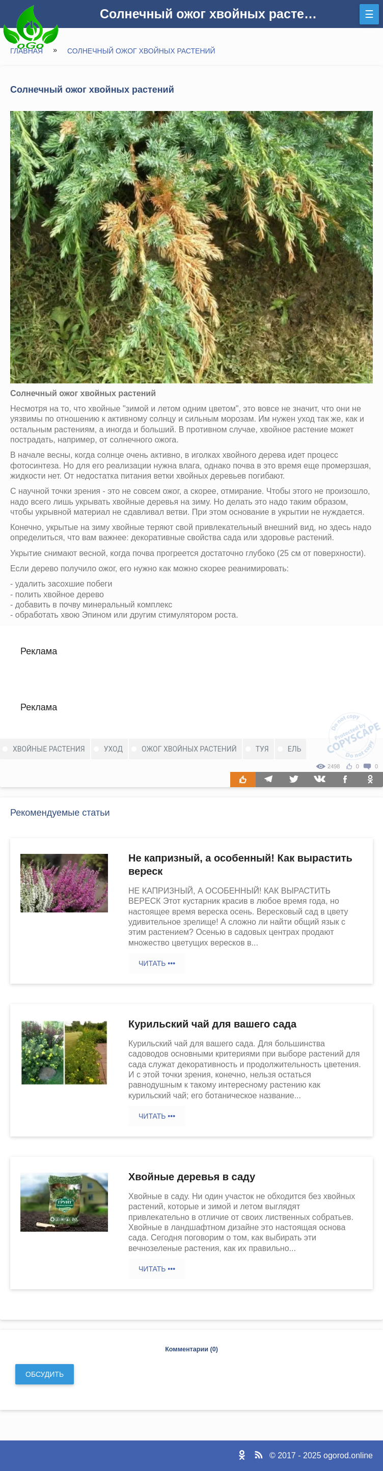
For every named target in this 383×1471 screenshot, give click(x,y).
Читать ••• (157, 963)
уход (113, 749)
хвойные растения (49, 749)
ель (295, 749)
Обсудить (44, 1374)
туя (262, 749)
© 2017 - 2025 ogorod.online (321, 1455)
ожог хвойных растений (189, 749)
